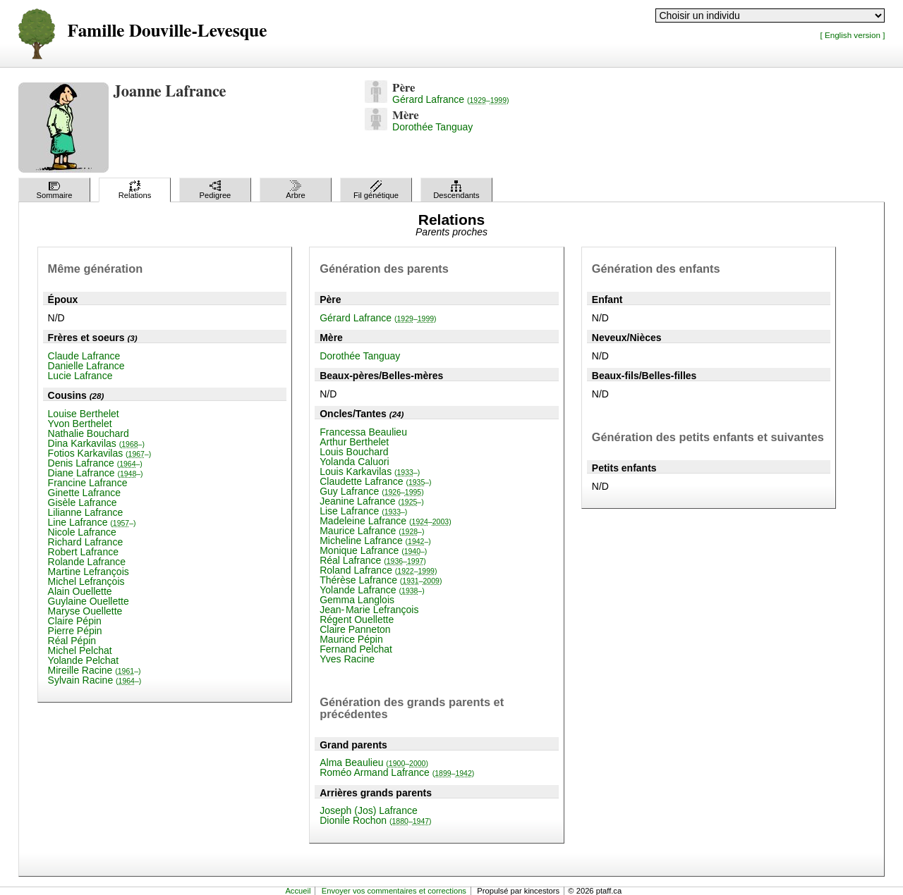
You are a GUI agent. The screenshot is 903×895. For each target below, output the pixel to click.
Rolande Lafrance (87, 561)
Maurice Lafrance (372, 530)
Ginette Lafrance (84, 492)
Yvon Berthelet (80, 423)
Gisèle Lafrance (82, 502)
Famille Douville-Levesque (167, 31)
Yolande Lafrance (372, 589)
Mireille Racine (94, 670)
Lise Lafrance (363, 511)
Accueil (297, 891)
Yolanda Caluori (354, 461)
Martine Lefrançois (88, 571)
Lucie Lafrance (80, 375)
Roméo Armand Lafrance (397, 772)
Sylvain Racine (95, 680)
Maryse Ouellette (85, 611)
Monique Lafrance (373, 550)
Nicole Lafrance (82, 532)
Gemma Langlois (357, 599)
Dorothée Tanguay (432, 126)
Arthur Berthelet (354, 442)
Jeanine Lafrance (372, 501)
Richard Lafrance (85, 542)
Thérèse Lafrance (381, 580)
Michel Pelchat (80, 650)
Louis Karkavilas (370, 471)
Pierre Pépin (75, 630)
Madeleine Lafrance (385, 520)
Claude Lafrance (84, 356)
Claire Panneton (355, 629)
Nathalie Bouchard (88, 433)
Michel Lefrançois (86, 581)
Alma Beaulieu (374, 762)
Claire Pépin (75, 620)
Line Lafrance (92, 522)
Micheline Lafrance (375, 540)
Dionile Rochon (375, 820)
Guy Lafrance (372, 491)
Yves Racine (347, 659)
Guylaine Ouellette (88, 601)
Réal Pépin (72, 640)
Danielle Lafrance (86, 365)
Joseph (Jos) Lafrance (369, 810)
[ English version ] (852, 34)
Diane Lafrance (95, 473)
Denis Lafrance (95, 463)
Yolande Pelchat (83, 660)
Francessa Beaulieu (363, 432)
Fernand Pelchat (356, 649)
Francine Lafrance (88, 482)
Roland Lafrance (378, 570)
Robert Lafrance (83, 551)
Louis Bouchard (354, 451)
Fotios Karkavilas (100, 453)
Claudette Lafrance (375, 481)
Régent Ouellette (357, 619)
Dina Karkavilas (96, 443)
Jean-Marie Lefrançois (369, 609)
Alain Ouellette (80, 591)
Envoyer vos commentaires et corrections (394, 891)
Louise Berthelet (83, 413)
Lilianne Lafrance (85, 512)
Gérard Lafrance (450, 99)
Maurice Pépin (351, 639)
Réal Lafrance (373, 560)
